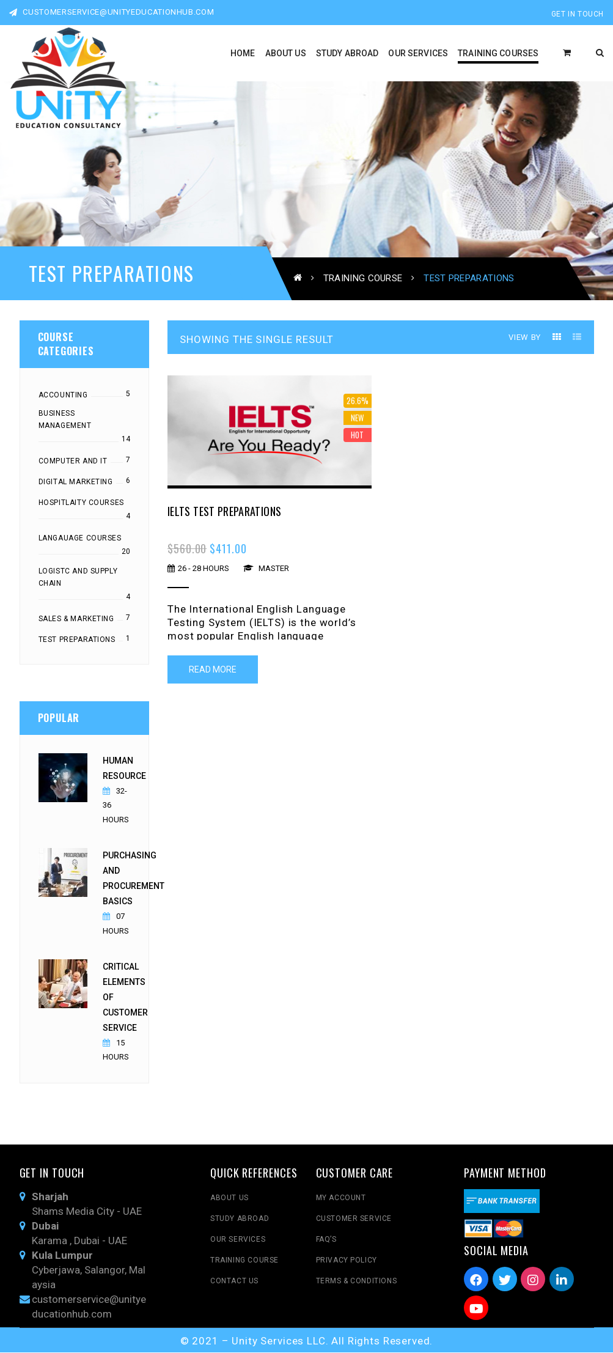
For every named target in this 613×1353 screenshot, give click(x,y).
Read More (213, 670)
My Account (341, 1198)
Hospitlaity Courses (81, 504)
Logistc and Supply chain (78, 578)
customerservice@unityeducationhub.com (111, 12)
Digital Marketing (76, 483)
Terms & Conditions (356, 1281)
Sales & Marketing (76, 620)
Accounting (63, 396)
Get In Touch (577, 14)
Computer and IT (73, 462)
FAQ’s (326, 1240)
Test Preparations (77, 640)
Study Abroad (239, 1219)
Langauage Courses (80, 539)
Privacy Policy (346, 1260)
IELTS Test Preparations (224, 512)
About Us (229, 1198)
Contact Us (234, 1281)
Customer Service (354, 1219)
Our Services (237, 1240)
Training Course (363, 277)
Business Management (65, 420)
